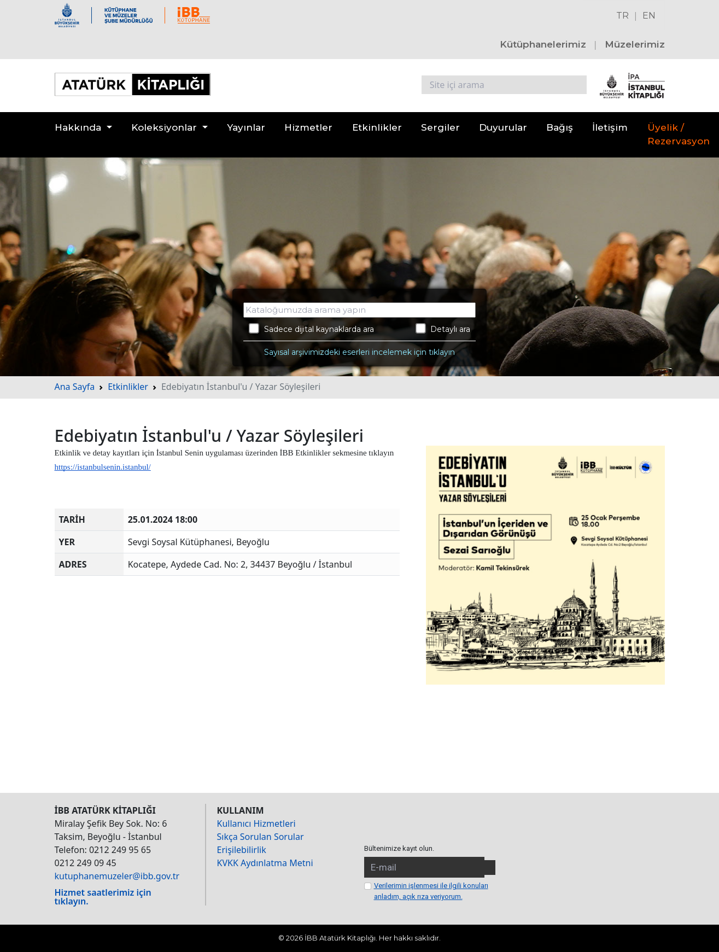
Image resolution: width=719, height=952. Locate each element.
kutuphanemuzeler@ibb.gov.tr (117, 876)
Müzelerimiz (635, 44)
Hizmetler (308, 127)
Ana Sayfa (75, 387)
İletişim (610, 127)
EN (649, 15)
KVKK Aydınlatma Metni (265, 863)
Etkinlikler (377, 127)
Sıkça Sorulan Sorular (260, 837)
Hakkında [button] (78, 127)
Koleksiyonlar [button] (164, 127)
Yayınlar (246, 127)
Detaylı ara (443, 328)
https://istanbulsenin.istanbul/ (103, 467)
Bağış (559, 127)
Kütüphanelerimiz (543, 44)
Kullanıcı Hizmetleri (256, 823)
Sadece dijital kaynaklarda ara (311, 328)
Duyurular (503, 127)
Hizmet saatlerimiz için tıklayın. (103, 896)
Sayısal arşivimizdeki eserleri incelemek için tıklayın (359, 352)
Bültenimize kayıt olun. (399, 848)
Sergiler (440, 127)
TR (622, 15)
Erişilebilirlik (241, 850)
